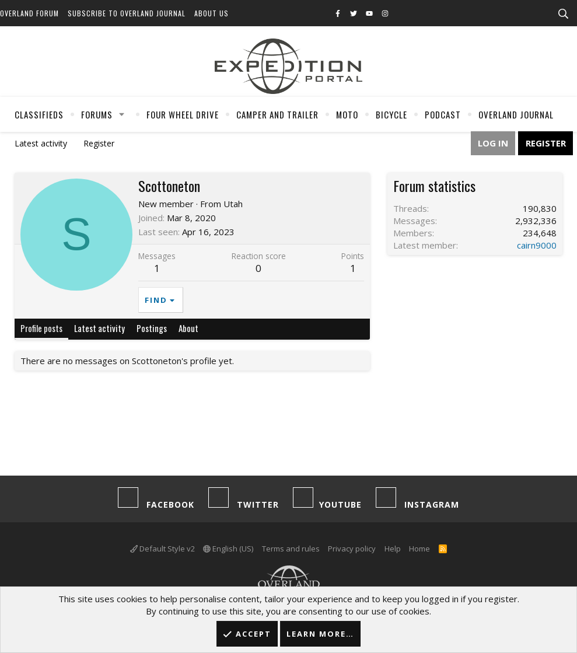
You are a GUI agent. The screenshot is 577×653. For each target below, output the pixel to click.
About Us (211, 13)
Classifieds (39, 114)
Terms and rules (291, 548)
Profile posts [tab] (41, 328)
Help (392, 548)
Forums (97, 114)
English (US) (228, 548)
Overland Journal (516, 114)
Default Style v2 (162, 548)
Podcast (443, 114)
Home (419, 548)
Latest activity (41, 143)
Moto (347, 114)
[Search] (563, 14)
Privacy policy (352, 548)
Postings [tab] (152, 328)
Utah (233, 203)
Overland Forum (29, 13)
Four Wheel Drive (182, 114)
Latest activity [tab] (99, 328)
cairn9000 (537, 245)
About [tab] (188, 328)
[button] (122, 114)
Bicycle (391, 114)
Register (98, 143)
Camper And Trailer (277, 114)
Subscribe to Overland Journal (127, 13)
